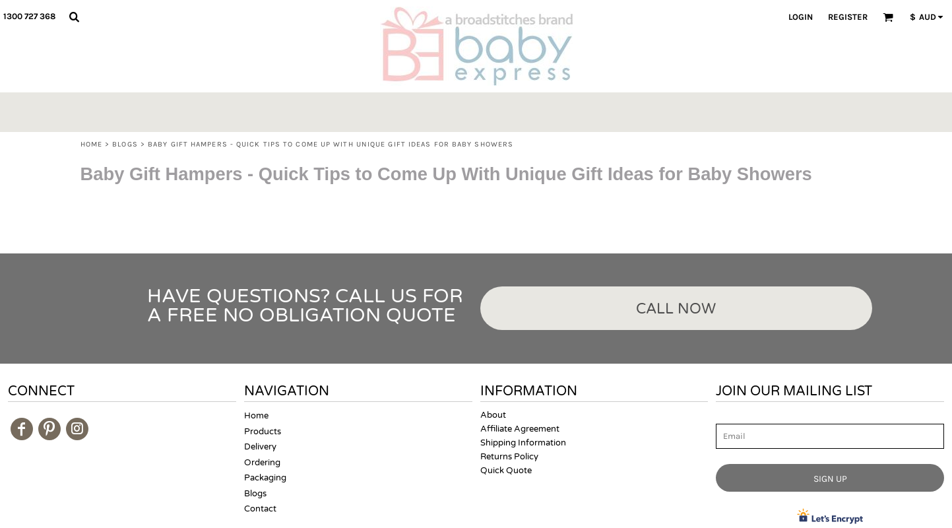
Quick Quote (506, 470)
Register (848, 17)
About (493, 415)
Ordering (262, 462)
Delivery (260, 447)
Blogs (125, 144)
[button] (74, 16)
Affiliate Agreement (519, 429)
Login (800, 17)
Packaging (265, 478)
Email (728, 416)
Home (91, 144)
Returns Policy (509, 456)
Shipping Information (523, 443)
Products (262, 431)
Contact (260, 509)
